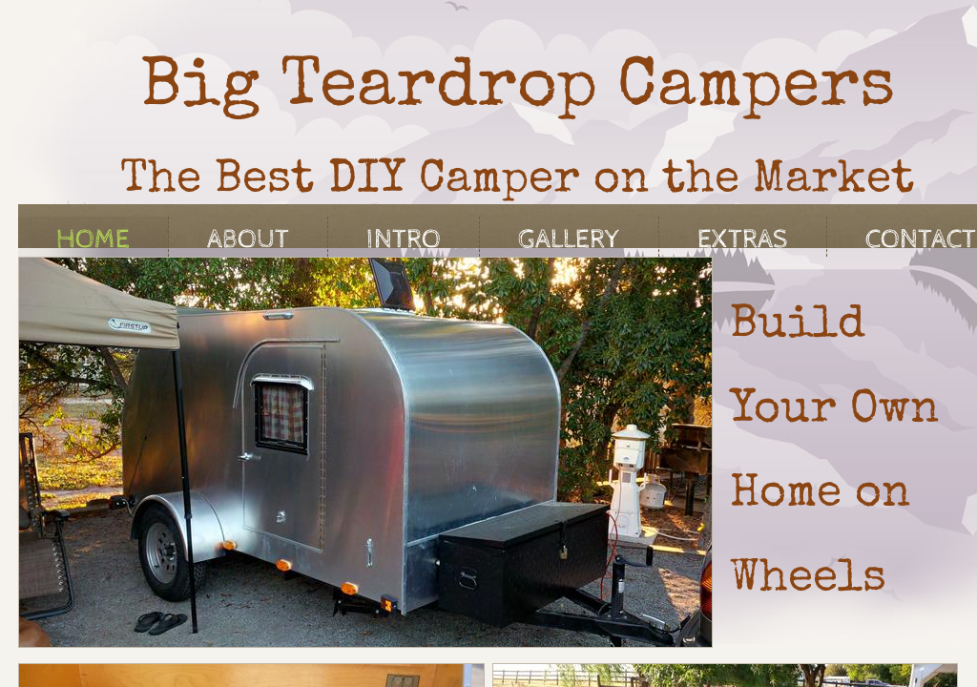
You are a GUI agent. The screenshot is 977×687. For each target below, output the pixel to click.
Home (93, 239)
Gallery (569, 239)
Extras (742, 239)
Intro (403, 239)
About (248, 239)
